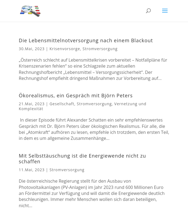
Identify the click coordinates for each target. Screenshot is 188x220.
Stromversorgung (100, 48)
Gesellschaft (62, 103)
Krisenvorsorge (65, 48)
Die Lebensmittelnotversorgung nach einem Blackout (86, 40)
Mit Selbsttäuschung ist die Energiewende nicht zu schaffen (82, 158)
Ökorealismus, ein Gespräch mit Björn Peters (76, 95)
